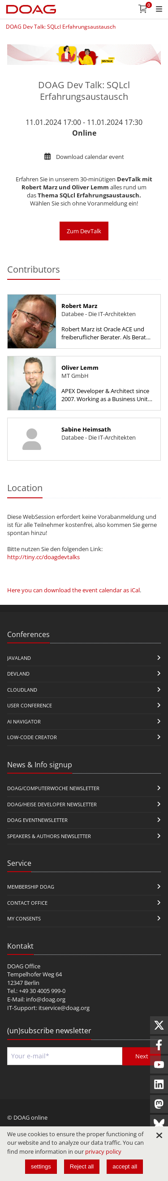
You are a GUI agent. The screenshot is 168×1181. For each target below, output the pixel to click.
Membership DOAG (30, 886)
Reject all (82, 1166)
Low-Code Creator (32, 737)
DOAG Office (23, 966)
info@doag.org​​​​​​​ (45, 999)
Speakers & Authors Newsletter (49, 836)
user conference (29, 705)
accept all (124, 1166)
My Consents (24, 918)
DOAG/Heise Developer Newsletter (52, 804)
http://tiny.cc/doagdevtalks (43, 557)
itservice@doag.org (64, 1008)
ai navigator (24, 721)
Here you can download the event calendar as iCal (73, 590)
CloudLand (22, 689)
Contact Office (27, 902)
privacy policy (103, 1151)
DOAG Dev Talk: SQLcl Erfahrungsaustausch (61, 26)
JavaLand (19, 658)
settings (41, 1166)
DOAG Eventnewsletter (37, 820)
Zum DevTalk (84, 231)
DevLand (18, 673)
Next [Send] (141, 1056)
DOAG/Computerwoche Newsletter (53, 788)
